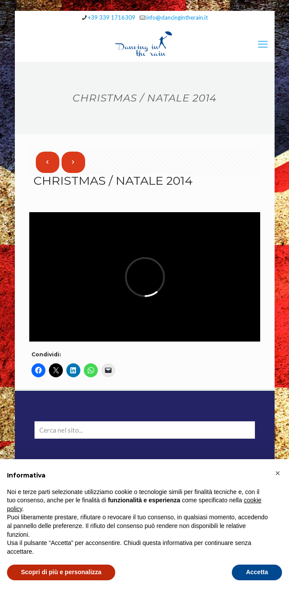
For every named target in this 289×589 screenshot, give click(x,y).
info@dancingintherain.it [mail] (177, 17)
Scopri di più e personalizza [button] (61, 572)
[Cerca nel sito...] (144, 430)
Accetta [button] (257, 572)
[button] (278, 473)
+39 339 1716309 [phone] (111, 17)
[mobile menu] (262, 44)
